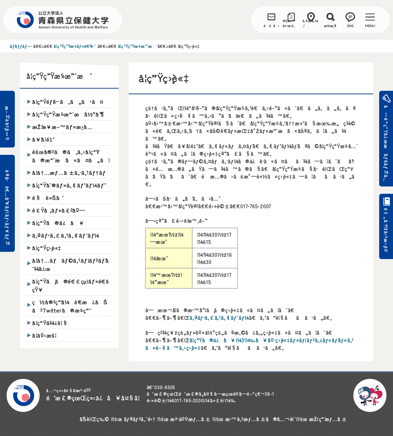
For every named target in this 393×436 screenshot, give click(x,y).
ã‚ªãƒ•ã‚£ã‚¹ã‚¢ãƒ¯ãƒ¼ (219, 317)
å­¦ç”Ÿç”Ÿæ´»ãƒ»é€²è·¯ (75, 46)
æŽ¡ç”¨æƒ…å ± (328, 418)
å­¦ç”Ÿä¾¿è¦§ (50, 323)
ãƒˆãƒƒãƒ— (21, 46)
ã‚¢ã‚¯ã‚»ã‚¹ (310, 23)
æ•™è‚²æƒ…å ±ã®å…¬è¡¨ (259, 418)
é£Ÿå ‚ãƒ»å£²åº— (58, 210)
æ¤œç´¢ (330, 25)
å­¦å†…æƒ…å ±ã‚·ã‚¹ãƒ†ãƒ (70, 172)
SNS (350, 25)
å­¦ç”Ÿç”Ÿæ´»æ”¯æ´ (137, 46)
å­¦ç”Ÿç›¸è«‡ (46, 248)
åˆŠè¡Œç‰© (94, 418)
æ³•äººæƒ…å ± (190, 418)
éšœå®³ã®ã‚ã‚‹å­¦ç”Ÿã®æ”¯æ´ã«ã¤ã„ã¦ (71, 156)
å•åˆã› (271, 25)
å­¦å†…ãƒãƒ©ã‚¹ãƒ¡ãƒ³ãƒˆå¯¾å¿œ (70, 264)
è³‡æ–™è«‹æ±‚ (289, 23)
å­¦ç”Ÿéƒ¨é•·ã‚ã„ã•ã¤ (67, 101)
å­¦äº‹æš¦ (44, 335)
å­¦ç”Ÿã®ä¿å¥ (58, 222)
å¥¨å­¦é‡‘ (43, 139)
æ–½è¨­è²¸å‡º (7, 123)
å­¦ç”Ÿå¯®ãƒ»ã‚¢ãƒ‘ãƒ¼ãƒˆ (68, 185)
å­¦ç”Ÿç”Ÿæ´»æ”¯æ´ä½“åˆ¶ (68, 114)
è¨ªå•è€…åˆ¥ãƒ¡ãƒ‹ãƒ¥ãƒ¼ (7, 207)
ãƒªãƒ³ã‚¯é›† (140, 418)
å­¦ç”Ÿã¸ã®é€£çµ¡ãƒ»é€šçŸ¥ (70, 285)
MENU (370, 25)
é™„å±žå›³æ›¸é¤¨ (385, 232)
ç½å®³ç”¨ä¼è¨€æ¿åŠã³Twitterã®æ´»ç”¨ (69, 306)
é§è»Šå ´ (47, 197)
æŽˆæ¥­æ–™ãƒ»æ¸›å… (65, 126)
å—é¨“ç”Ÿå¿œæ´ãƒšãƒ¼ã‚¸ (385, 143)
